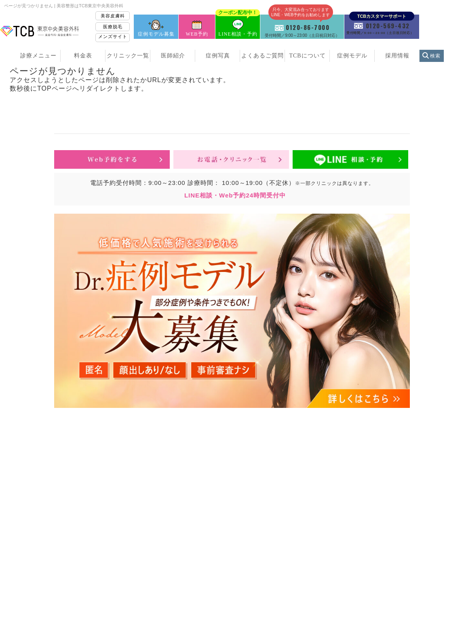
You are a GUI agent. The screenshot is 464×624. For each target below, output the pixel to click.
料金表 (83, 56)
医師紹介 (173, 56)
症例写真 (218, 56)
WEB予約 (197, 34)
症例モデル (352, 56)
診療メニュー (38, 56)
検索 (435, 56)
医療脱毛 (112, 26)
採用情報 (397, 56)
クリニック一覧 (128, 56)
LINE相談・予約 (237, 26)
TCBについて (307, 56)
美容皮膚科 (113, 15)
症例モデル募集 (156, 34)
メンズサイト (112, 36)
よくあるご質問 (262, 56)
